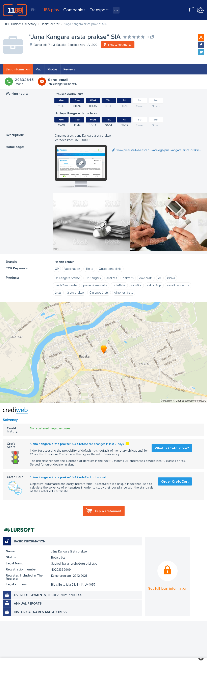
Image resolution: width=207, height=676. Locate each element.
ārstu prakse (75, 292)
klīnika (171, 278)
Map (39, 69)
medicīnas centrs (66, 285)
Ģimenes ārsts (99, 292)
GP (57, 269)
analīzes (111, 278)
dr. (159, 278)
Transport (99, 10)
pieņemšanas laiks (95, 285)
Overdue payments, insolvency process (48, 595)
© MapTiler (166, 400)
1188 (15, 10)
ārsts (58, 292)
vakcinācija (154, 285)
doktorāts (146, 278)
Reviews (69, 69)
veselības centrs (178, 285)
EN (35, 9)
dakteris (128, 278)
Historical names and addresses (42, 612)
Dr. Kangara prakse (67, 278)
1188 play (50, 10)
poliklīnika (119, 285)
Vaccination (72, 269)
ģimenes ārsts (123, 292)
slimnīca (136, 285)
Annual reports (28, 604)
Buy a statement (108, 511)
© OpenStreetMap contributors (189, 400)
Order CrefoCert (175, 481)
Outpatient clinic (110, 269)
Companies (74, 10)
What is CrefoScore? (172, 448)
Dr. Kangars (93, 278)
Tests (89, 269)
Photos (52, 69)
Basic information (18, 69)
